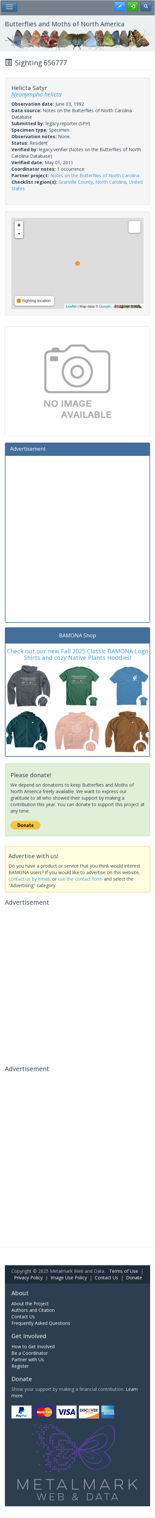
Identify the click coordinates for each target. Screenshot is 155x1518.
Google (104, 306)
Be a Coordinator (29, 1353)
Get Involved (28, 1336)
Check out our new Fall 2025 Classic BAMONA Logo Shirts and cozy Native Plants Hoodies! (77, 654)
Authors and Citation (33, 1310)
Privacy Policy (28, 1277)
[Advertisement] (77, 538)
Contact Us (106, 1277)
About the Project (30, 1303)
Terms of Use (123, 1271)
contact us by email (28, 879)
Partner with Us (27, 1359)
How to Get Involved (33, 1346)
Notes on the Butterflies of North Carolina (94, 175)
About (20, 1293)
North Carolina (110, 182)
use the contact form (80, 879)
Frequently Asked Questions (40, 1323)
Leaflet (71, 306)
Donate (134, 1277)
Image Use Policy (68, 1277)
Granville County (76, 182)
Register (20, 1366)
